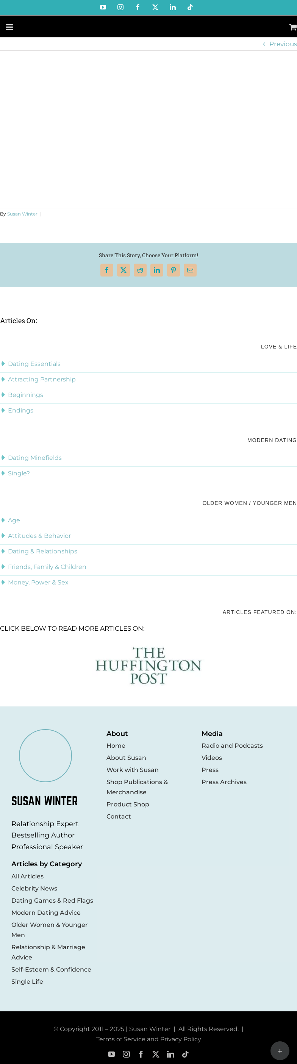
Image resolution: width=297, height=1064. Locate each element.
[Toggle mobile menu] (10, 27)
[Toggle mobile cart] (293, 27)
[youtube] (111, 1054)
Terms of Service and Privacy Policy (148, 1039)
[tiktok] (185, 1054)
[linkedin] (170, 1054)
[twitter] (155, 1054)
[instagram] (126, 1054)
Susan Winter (22, 214)
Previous (283, 44)
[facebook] (141, 1054)
